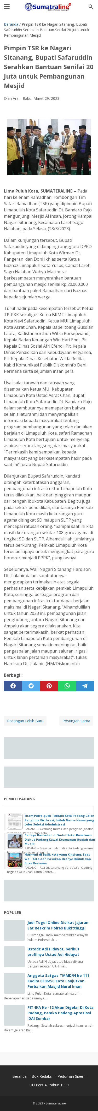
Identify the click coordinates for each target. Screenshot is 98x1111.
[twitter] (31, 686)
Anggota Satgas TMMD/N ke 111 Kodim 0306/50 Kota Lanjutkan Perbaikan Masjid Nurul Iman (58, 981)
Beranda (19, 1076)
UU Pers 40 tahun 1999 (49, 1084)
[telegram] (85, 686)
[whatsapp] (67, 686)
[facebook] (13, 686)
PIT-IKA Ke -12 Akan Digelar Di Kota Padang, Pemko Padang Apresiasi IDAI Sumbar (60, 1013)
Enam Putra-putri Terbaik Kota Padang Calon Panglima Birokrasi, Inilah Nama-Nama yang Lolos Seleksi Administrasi (59, 820)
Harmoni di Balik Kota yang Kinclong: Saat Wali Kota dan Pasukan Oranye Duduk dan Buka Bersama (58, 858)
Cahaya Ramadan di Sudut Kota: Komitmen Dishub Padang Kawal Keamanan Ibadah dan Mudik (60, 839)
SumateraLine (56, 1103)
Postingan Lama (76, 720)
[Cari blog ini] (91, 7)
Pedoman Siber (70, 1076)
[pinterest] (49, 686)
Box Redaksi (43, 1076)
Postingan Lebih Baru (25, 720)
